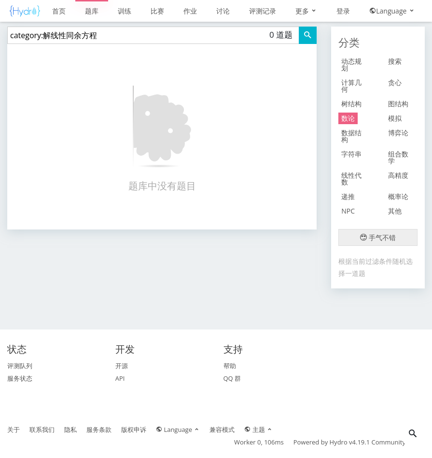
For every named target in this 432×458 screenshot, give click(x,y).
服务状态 (19, 378)
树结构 (351, 103)
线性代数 (351, 178)
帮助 (229, 365)
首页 (59, 10)
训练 (124, 10)
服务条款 (98, 429)
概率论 (398, 196)
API (120, 378)
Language (392, 10)
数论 (348, 118)
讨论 (223, 10)
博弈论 (398, 132)
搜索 (395, 61)
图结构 (398, 103)
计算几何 (351, 86)
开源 (121, 365)
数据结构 (351, 136)
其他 (395, 210)
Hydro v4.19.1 (350, 442)
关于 (13, 429)
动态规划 (351, 64)
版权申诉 (133, 429)
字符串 (351, 153)
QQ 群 (232, 378)
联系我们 (42, 429)
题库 (91, 10)
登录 (343, 10)
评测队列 (19, 365)
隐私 (70, 429)
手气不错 (378, 237)
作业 (190, 10)
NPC (348, 210)
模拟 (395, 118)
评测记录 (262, 10)
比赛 (157, 10)
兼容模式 (222, 429)
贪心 (395, 82)
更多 (306, 10)
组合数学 (398, 157)
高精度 (398, 175)
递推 (348, 196)
